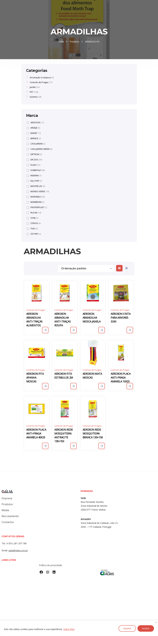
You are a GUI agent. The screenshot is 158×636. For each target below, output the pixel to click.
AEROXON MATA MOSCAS (92, 375)
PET (31, 92)
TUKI (32, 228)
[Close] (156, 622)
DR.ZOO (34, 159)
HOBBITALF (36, 170)
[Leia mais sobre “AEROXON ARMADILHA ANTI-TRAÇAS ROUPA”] (73, 330)
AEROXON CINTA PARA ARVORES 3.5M (121, 317)
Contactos (8, 522)
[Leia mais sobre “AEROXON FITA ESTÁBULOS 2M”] (73, 386)
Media (5, 510)
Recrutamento (10, 516)
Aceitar (145, 628)
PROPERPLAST (37, 207)
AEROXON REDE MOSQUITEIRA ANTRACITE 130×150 (63, 435)
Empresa (7, 498)
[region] (79, 628)
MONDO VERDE (38, 191)
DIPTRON (34, 154)
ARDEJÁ (33, 127)
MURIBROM (35, 202)
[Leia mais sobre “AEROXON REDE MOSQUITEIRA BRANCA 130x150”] (101, 446)
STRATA (34, 223)
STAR (32, 218)
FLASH (33, 165)
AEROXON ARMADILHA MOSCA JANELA (92, 317)
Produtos (7, 504)
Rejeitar (127, 628)
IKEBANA (34, 175)
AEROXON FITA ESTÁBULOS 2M (63, 375)
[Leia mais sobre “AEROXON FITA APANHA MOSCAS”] (45, 386)
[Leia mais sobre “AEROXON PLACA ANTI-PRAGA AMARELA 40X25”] (45, 446)
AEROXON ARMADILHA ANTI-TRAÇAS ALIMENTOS (34, 319)
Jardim (33, 87)
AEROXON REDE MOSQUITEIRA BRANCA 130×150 (93, 433)
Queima (33, 96)
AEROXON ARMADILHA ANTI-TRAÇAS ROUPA (62, 319)
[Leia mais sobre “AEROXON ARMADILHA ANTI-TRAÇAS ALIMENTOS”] (45, 330)
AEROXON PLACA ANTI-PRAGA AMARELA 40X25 (36, 433)
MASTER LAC (36, 186)
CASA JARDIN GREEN (39, 149)
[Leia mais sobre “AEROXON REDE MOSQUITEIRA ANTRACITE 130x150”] (73, 446)
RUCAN (34, 212)
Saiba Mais (69, 629)
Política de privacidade (50, 565)
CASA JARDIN (36, 143)
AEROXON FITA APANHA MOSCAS (35, 377)
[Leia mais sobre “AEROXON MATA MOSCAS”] (101, 386)
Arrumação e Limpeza (40, 77)
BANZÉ (34, 133)
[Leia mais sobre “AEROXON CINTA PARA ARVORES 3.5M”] (130, 330)
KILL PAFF (34, 180)
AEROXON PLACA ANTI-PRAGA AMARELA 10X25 (121, 377)
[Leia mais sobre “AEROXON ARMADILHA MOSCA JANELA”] (101, 330)
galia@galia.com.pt (18, 550)
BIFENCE (34, 138)
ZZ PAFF (34, 234)
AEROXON (35, 122)
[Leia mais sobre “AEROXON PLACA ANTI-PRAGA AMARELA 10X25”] (130, 386)
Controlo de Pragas (35, 310)
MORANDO (36, 196)
